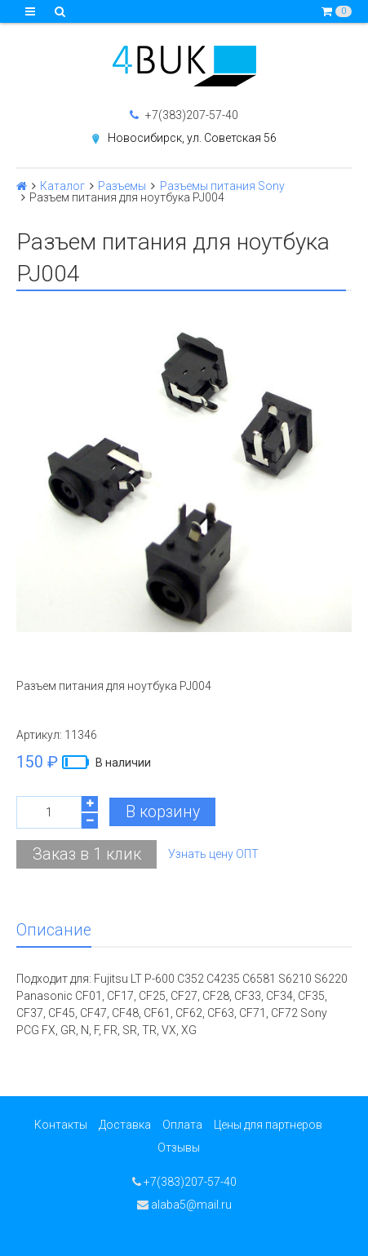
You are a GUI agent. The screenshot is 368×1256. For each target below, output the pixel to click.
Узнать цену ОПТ (213, 854)
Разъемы (122, 186)
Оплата (182, 1124)
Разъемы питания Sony (222, 186)
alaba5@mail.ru (184, 1204)
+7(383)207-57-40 (184, 115)
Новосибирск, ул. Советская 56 (192, 137)
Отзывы (178, 1147)
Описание (53, 930)
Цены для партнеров (268, 1124)
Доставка (125, 1124)
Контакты (60, 1124)
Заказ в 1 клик (87, 854)
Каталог (62, 186)
